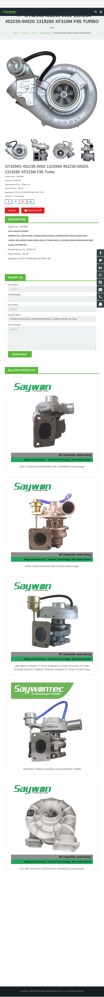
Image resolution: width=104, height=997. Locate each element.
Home (15, 33)
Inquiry (12, 210)
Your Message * (15, 325)
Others (34, 33)
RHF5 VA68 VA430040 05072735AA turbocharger (52, 566)
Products (24, 33)
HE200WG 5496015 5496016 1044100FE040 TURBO (52, 769)
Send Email (32, 210)
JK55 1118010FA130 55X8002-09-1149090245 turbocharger (52, 467)
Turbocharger (45, 33)
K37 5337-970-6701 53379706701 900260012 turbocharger (52, 869)
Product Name (14, 315)
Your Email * (13, 305)
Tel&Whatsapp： (15, 295)
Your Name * (13, 285)
